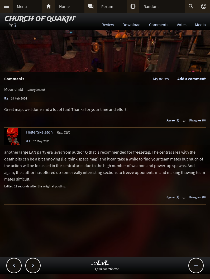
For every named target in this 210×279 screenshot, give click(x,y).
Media (200, 24)
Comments (158, 24)
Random (151, 6)
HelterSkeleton (39, 132)
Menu (22, 6)
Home (64, 6)
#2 (6, 98)
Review (108, 24)
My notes (161, 78)
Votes (182, 24)
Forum (107, 6)
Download (131, 24)
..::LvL (100, 263)
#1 (28, 140)
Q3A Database (107, 268)
